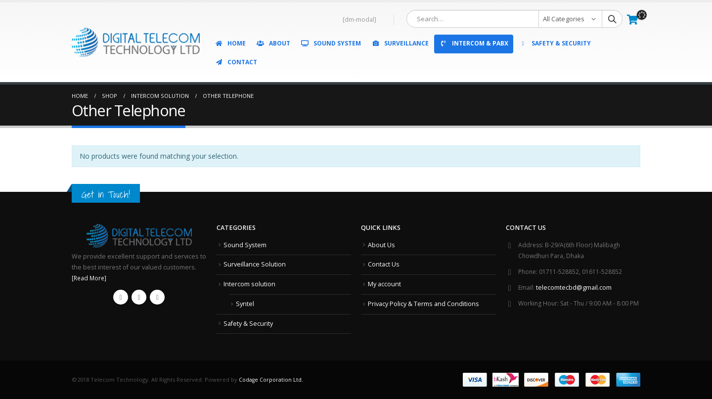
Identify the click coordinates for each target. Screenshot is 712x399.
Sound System (331, 43)
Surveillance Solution (254, 264)
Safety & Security (555, 43)
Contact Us (384, 264)
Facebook (120, 297)
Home (230, 43)
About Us (381, 245)
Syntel (245, 303)
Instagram (157, 297)
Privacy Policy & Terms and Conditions (423, 303)
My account (384, 284)
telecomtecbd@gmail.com (574, 287)
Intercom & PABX (473, 43)
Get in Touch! (107, 194)
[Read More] (90, 278)
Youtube (139, 297)
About (273, 43)
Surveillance (400, 43)
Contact (236, 62)
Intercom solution (249, 284)
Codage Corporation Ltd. (272, 379)
